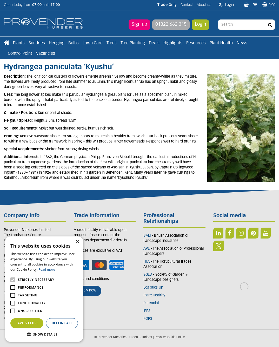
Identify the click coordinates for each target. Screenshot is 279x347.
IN (241, 233)
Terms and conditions (91, 279)
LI (218, 233)
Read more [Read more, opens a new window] (46, 269)
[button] (44, 334)
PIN (253, 233)
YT (266, 233)
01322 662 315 (171, 24)
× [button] (77, 242)
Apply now (87, 290)
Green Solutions (140, 337)
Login (200, 24)
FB (229, 233)
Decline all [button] (62, 323)
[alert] (44, 289)
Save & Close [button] (27, 323)
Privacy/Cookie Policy (170, 337)
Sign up (139, 24)
